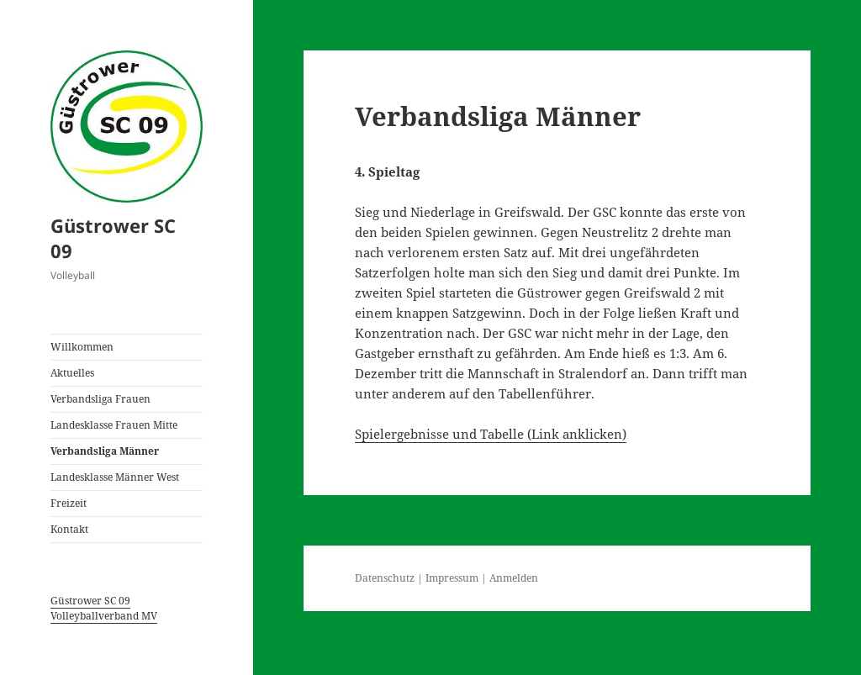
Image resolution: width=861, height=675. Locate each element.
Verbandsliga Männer (104, 451)
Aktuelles (72, 373)
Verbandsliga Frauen (100, 399)
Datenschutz (385, 578)
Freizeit (68, 503)
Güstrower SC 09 (113, 238)
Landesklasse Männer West (114, 477)
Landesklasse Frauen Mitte (113, 425)
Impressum (451, 578)
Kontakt (69, 529)
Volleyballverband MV (103, 616)
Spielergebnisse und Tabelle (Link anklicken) (490, 433)
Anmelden (513, 578)
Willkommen (82, 347)
